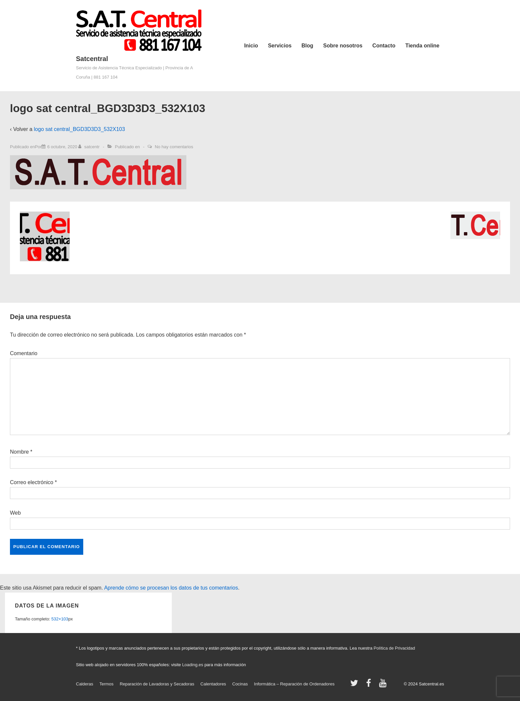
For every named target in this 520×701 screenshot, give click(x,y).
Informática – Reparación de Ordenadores (294, 683)
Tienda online (422, 45)
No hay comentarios (174, 146)
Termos (106, 683)
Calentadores (213, 683)
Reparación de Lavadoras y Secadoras (157, 683)
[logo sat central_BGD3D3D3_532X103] (62, 146)
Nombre (19, 452)
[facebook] (370, 685)
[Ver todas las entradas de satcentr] (89, 146)
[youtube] (383, 685)
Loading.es (192, 664)
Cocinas (240, 683)
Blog (307, 45)
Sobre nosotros (342, 45)
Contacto (383, 45)
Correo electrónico (31, 482)
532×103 (59, 618)
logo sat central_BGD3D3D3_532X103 (79, 129)
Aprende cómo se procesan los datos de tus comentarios (171, 588)
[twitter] (355, 685)
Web (15, 513)
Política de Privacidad (394, 648)
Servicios (280, 45)
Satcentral (92, 58)
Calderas (84, 683)
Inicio (251, 45)
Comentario (23, 353)
